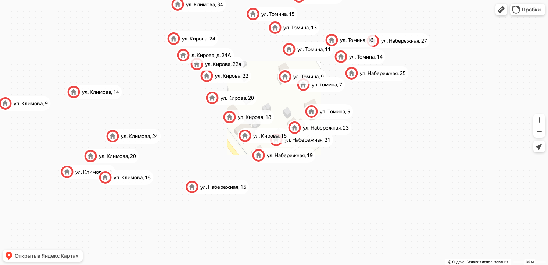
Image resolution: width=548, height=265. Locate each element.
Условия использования (487, 262)
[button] (501, 9)
